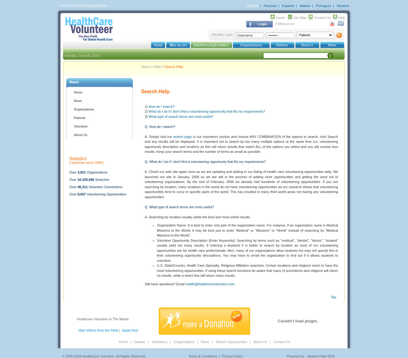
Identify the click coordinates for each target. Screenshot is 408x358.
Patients (80, 118)
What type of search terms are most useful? (181, 116)
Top (333, 297)
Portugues (323, 6)
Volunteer (81, 126)
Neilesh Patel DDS (321, 356)
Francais (270, 6)
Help (341, 17)
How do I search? (162, 106)
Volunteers (159, 342)
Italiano (305, 6)
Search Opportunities (231, 342)
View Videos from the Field (98, 330)
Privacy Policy (232, 356)
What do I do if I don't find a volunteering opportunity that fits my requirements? (207, 111)
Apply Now (130, 330)
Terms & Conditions (202, 356)
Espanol (288, 6)
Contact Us (322, 17)
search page (182, 137)
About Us (80, 135)
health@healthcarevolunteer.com (210, 284)
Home (280, 17)
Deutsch (343, 6)
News (78, 101)
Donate (139, 342)
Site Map (299, 17)
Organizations (84, 109)
